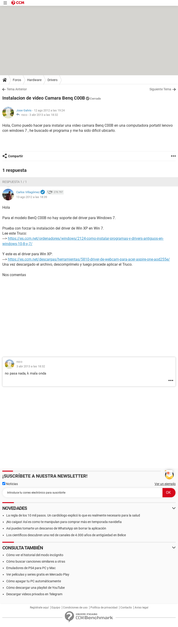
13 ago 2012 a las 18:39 (31, 197)
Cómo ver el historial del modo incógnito (34, 555)
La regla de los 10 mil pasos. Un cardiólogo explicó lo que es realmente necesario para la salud (73, 515)
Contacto (126, 607)
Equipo (55, 607)
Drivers (52, 80)
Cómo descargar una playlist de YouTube (35, 587)
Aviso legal (141, 607)
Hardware (34, 80)
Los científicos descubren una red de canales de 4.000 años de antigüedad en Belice (66, 535)
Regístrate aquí (39, 607)
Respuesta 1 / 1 (14, 182)
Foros (17, 80)
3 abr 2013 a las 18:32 (43, 115)
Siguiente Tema (160, 89)
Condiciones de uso (75, 607)
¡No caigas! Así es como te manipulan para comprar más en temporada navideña (64, 522)
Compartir (15, 156)
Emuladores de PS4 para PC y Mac (31, 568)
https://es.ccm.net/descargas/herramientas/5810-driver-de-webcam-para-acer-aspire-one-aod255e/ (89, 259)
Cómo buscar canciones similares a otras (35, 561)
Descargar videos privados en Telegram (34, 594)
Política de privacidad (104, 607)
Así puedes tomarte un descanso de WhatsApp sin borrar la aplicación (56, 528)
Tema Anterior (17, 89)
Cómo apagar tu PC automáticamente (33, 581)
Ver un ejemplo (165, 484)
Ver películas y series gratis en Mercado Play (37, 574)
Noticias (10, 484)
